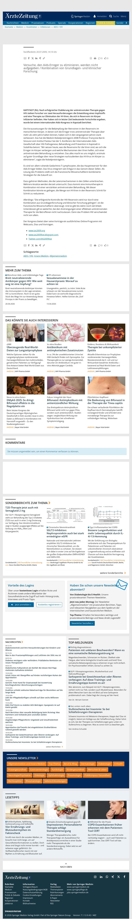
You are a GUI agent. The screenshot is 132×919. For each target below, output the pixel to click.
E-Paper (53, 898)
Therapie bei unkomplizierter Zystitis (105, 349)
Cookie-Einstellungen (32, 895)
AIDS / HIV (28, 256)
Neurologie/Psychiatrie (19, 775)
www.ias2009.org (37, 230)
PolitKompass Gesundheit (97, 775)
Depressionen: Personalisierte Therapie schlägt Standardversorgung (64, 828)
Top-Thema (54, 764)
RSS (51, 904)
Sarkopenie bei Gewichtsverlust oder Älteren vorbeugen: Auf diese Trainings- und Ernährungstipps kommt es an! (32, 736)
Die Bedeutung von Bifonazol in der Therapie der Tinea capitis (106, 402)
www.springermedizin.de (78, 887)
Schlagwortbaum (30, 887)
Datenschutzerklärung (32, 892)
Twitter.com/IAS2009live (40, 239)
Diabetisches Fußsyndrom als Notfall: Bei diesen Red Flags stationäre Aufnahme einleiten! (31, 669)
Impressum (28, 898)
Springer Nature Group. (60, 915)
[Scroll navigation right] (126, 23)
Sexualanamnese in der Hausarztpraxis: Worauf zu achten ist (62, 281)
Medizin (25, 23)
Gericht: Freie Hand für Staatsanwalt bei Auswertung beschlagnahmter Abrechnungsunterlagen (28, 684)
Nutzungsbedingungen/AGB (35, 890)
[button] (123, 16)
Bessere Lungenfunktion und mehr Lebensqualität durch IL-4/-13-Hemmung (105, 533)
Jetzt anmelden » (21, 605)
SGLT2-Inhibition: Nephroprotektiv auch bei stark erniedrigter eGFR (65, 533)
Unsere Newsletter (21, 758)
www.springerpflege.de (77, 890)
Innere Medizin (41, 256)
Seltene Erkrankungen (55, 781)
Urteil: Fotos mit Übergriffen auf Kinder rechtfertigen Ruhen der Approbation (33, 676)
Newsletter (55, 901)
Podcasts (51, 23)
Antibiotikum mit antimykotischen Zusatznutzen (65, 349)
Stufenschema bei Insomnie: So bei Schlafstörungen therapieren (33, 742)
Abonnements (56, 895)
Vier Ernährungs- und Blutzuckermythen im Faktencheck (18, 830)
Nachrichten (13, 23)
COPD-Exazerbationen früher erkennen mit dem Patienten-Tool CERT (105, 828)
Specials (62, 23)
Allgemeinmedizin (58, 256)
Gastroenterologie (39, 769)
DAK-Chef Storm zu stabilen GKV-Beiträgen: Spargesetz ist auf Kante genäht (32, 706)
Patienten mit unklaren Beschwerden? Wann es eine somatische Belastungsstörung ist (97, 652)
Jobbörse (9, 904)
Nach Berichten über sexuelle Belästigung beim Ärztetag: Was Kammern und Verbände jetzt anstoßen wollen (32, 714)
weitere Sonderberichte (113, 573)
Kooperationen (75, 23)
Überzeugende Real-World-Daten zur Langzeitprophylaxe (24, 349)
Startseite (9, 887)
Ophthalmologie (56, 775)
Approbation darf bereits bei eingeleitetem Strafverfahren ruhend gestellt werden (31, 728)
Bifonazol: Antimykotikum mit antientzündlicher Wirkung (64, 402)
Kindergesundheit (75, 769)
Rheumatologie (33, 781)
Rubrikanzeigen (57, 892)
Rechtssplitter (15, 781)
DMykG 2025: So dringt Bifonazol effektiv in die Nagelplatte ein (21, 403)
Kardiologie (57, 769)
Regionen (90, 23)
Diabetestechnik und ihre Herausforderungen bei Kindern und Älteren (32, 649)
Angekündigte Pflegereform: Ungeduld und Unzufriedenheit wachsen (31, 721)
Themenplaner (56, 890)
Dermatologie (87, 764)
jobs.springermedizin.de (77, 892)
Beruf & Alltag (70, 764)
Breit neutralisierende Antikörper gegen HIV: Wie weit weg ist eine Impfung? (23, 281)
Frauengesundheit (17, 769)
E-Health (118, 764)
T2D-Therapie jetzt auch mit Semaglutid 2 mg (21, 509)
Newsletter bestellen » (82, 623)
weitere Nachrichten (54, 747)
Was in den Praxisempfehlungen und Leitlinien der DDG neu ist (33, 655)
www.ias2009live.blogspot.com (43, 235)
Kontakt (26, 901)
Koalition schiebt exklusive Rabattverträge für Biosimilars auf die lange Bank (34, 691)
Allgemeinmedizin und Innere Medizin (26, 764)
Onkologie (39, 775)
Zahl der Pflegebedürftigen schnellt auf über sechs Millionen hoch (32, 699)
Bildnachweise (29, 904)
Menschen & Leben (97, 769)
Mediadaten (55, 887)
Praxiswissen (37, 23)
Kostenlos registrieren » (49, 605)
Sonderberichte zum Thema (26, 503)
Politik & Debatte (105, 23)
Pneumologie (74, 775)
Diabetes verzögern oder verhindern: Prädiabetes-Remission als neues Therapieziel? (33, 662)
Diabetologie (104, 764)
